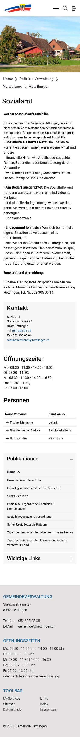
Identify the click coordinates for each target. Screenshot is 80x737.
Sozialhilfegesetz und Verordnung (29, 516)
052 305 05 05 (29, 621)
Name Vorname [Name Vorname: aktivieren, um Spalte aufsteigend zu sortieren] (15, 414)
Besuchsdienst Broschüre (24, 480)
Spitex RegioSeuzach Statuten (27, 524)
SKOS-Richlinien (17, 496)
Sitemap (9, 704)
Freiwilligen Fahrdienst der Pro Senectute (34, 488)
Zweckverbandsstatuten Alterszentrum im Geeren (40, 532)
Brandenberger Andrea (25, 430)
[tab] (40, 459)
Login (74, 8)
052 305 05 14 (21, 330)
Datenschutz (12, 710)
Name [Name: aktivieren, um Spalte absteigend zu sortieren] (11, 472)
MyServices (11, 698)
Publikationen (22, 459)
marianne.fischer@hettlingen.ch (28, 340)
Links (44, 698)
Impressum (48, 710)
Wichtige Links (24, 558)
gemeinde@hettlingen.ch (36, 626)
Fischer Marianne (21, 422)
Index (44, 704)
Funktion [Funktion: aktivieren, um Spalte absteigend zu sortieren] (55, 414)
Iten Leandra (18, 438)
